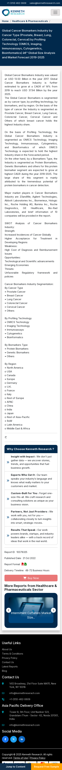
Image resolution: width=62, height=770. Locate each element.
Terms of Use (20, 757)
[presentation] (8, 610)
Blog (4, 670)
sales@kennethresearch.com (45, 3)
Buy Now (31, 578)
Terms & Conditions (12, 653)
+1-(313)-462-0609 (16, 3)
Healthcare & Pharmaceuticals (30, 21)
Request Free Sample (46, 766)
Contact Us (8, 662)
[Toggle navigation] (55, 12)
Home (5, 21)
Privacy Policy (9, 658)
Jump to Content (15, 766)
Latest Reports (10, 666)
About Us (7, 649)
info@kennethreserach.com (24, 693)
